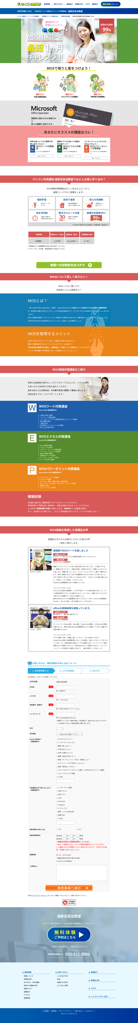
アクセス (27, 995)
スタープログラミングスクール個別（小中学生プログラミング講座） (80, 770)
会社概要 (46, 1011)
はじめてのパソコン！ (64, 739)
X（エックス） (62, 808)
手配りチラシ (61, 791)
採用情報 (53, 1011)
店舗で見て (61, 815)
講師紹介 (95, 4)
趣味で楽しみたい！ (64, 746)
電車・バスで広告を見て (65, 811)
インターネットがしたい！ (66, 742)
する (58, 829)
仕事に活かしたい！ (64, 749)
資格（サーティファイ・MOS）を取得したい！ (73, 759)
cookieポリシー (90, 1011)
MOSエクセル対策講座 (55, 436)
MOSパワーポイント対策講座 (59, 468)
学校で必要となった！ (64, 753)
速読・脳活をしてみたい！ (66, 766)
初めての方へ (58, 4)
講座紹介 (70, 4)
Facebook (60, 801)
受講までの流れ (62, 982)
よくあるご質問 (62, 985)
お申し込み (111, 4)
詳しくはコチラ (42, 156)
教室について (28, 976)
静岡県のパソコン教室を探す (50, 16)
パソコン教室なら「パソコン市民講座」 (28, 16)
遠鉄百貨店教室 (65, 16)
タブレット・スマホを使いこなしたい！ (71, 763)
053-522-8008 (77, 954)
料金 (58, 979)
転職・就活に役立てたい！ (66, 756)
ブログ (87, 4)
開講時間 (27, 998)
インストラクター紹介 (99, 996)
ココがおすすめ (62, 976)
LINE (58, 798)
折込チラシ (61, 794)
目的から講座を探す (31, 985)
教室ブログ (28, 988)
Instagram (60, 805)
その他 (59, 777)
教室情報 (47, 4)
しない (79, 829)
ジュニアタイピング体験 (65, 773)
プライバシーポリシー (40, 895)
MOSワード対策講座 (53, 406)
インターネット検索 (64, 787)
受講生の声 (79, 4)
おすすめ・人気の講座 (31, 982)
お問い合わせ (79, 1011)
